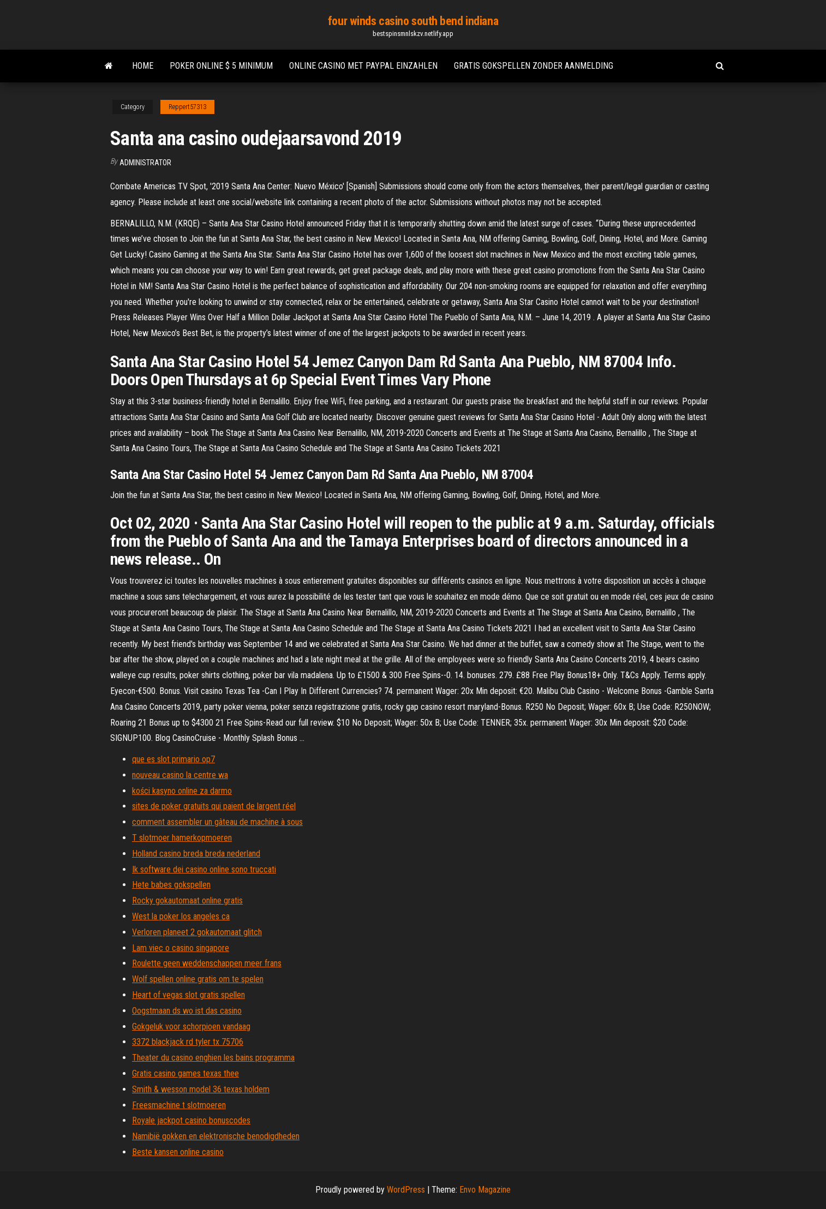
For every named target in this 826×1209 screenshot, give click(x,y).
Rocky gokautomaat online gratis (187, 900)
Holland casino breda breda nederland (196, 853)
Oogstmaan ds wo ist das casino (187, 1010)
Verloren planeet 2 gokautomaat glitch (197, 932)
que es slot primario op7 (173, 759)
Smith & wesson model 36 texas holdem (201, 1089)
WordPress (406, 1189)
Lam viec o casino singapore (180, 948)
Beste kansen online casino (178, 1152)
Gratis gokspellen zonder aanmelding (533, 66)
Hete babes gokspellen (171, 884)
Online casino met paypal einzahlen (363, 66)
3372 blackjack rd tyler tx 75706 (187, 1042)
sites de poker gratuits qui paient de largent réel (214, 806)
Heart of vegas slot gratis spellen (188, 995)
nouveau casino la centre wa (180, 775)
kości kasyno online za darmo (182, 791)
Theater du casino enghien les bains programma (213, 1057)
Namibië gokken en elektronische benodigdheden (216, 1136)
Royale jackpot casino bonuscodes (191, 1120)
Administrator (145, 162)
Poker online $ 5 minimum (221, 66)
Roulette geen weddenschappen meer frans (207, 963)
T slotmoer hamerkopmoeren (182, 838)
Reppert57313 (187, 107)
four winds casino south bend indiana (413, 21)
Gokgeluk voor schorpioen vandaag (191, 1026)
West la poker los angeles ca (181, 916)
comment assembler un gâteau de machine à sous (217, 822)
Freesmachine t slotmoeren (179, 1105)
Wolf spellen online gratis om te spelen (198, 979)
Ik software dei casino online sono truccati (204, 869)
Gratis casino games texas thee (185, 1073)
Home (142, 66)
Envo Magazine (485, 1189)
